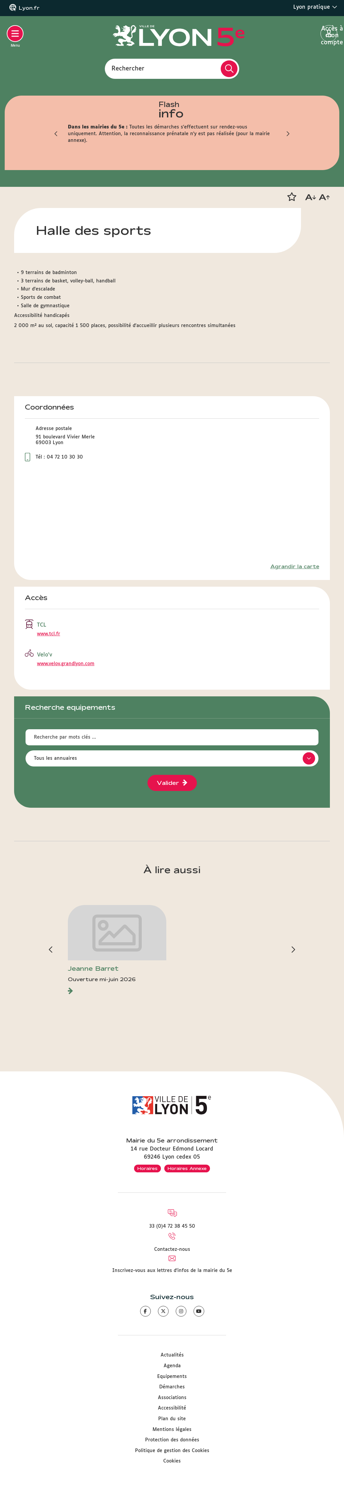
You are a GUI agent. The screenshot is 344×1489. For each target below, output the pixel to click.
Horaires (147, 1168)
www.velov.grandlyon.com (65, 663)
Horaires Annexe (187, 1168)
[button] (292, 197)
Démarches (172, 1387)
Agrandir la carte (294, 566)
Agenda (172, 1366)
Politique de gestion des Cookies (172, 1450)
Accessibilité (172, 1408)
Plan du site (172, 1419)
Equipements (172, 1376)
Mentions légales (172, 1429)
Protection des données (172, 1440)
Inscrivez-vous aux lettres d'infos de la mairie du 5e (172, 1270)
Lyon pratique (315, 7)
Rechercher (128, 68)
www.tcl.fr (48, 634)
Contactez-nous (172, 1249)
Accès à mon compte (329, 34)
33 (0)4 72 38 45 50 (172, 1226)
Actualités (172, 1355)
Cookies (172, 1461)
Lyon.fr (29, 8)
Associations (172, 1397)
